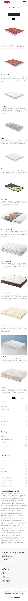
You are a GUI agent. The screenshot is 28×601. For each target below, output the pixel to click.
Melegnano (14, 466)
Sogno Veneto (14, 409)
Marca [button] (3, 402)
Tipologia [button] (4, 432)
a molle (14, 436)
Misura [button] (3, 417)
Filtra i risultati (14, 15)
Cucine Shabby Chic (7, 583)
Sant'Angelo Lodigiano (14, 486)
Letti (3, 572)
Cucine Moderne (6, 578)
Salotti (3, 568)
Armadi (3, 573)
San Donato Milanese (14, 480)
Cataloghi (4, 563)
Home (5, 10)
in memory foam (14, 445)
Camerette (4, 571)
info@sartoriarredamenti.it (11, 557)
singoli (14, 424)
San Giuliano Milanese (14, 483)
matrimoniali (14, 421)
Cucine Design (5, 577)
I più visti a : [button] (5, 456)
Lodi (14, 463)
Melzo (14, 469)
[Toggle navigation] (24, 2)
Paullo (14, 474)
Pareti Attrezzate (6, 569)
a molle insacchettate (14, 439)
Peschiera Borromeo (14, 477)
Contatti (4, 564)
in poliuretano (14, 448)
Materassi (21, 10)
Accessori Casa (13, 10)
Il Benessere (14, 406)
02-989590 (6, 559)
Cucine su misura (6, 581)
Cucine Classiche (6, 580)
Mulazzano (14, 472)
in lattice (14, 442)
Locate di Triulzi (14, 460)
